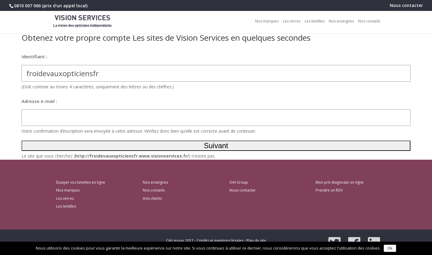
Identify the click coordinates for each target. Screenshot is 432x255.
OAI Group (238, 182)
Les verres (291, 21)
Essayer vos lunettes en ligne (80, 182)
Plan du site (256, 240)
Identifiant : (34, 56)
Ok (390, 248)
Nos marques (267, 21)
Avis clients (152, 198)
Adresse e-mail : (39, 101)
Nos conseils (369, 21)
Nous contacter (406, 5)
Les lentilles (314, 21)
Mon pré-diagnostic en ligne (340, 182)
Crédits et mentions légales (220, 240)
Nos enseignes (341, 21)
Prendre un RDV (329, 190)
